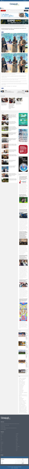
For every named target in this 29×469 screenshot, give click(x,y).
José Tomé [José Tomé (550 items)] (20, 405)
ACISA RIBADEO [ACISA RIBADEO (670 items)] (24, 378)
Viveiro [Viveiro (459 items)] (19, 412)
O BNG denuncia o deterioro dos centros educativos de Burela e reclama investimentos (18, 103)
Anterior (5, 90)
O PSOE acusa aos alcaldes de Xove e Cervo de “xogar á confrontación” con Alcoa (12, 166)
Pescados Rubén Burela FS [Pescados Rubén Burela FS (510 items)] (22, 406)
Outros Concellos (17, 446)
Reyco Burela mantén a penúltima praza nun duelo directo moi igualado (27, 335)
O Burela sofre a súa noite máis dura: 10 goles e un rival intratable (27, 344)
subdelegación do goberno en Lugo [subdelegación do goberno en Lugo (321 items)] (23, 410)
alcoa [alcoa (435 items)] (19, 379)
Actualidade (17, 433)
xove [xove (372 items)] (21, 412)
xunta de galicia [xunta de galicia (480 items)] (25, 412)
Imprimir (24, 30)
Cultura (1, 439)
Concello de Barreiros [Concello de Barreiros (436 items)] (21, 385)
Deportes (17, 439)
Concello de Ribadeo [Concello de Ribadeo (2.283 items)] (21, 390)
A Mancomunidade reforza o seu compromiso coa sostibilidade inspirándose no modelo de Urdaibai (13, 139)
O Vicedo (17, 443)
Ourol (1, 446)
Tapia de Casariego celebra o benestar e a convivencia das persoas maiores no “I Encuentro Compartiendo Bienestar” (13, 122)
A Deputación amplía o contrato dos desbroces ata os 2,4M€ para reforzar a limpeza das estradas (13, 179)
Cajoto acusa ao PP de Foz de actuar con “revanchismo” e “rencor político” (12, 161)
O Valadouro (2, 443)
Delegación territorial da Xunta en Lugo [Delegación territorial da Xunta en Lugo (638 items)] (22, 395)
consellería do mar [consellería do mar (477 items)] (21, 392)
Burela (16, 436)
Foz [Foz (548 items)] (25, 400)
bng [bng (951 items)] (22, 380)
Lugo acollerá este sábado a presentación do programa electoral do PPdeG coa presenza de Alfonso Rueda (9, 92)
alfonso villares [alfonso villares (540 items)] (23, 379)
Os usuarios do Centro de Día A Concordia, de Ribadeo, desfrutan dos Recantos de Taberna (4, 104)
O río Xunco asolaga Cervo (3, 429)
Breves (1, 436)
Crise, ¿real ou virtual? (3, 426)
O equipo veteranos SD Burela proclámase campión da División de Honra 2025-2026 (27, 354)
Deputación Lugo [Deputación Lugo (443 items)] (21, 399)
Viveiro (16, 450)
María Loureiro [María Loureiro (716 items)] (23, 405)
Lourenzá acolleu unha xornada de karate (27, 371)
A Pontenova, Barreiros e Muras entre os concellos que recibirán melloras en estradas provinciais (13, 145)
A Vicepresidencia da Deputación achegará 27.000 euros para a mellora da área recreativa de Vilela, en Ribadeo (13, 133)
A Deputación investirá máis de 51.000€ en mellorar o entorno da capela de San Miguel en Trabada (13, 155)
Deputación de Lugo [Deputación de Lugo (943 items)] (21, 398)
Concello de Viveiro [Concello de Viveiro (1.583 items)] (21, 391)
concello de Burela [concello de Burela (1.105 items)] (21, 386)
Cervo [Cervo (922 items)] (24, 384)
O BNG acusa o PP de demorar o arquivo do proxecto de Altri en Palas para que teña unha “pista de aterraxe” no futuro (12, 150)
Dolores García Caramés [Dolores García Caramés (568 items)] (21, 400)
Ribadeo (1, 449)
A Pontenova (2, 433)
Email (27, 30)
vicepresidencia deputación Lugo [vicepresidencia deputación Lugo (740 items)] (22, 411)
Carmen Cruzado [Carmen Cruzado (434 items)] (21, 384)
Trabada (1, 450)
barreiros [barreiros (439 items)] (20, 380)
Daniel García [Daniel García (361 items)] (25, 392)
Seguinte (23, 90)
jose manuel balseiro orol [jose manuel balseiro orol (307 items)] (22, 404)
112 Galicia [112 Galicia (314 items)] (20, 378)
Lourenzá (17, 440)
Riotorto (17, 449)
